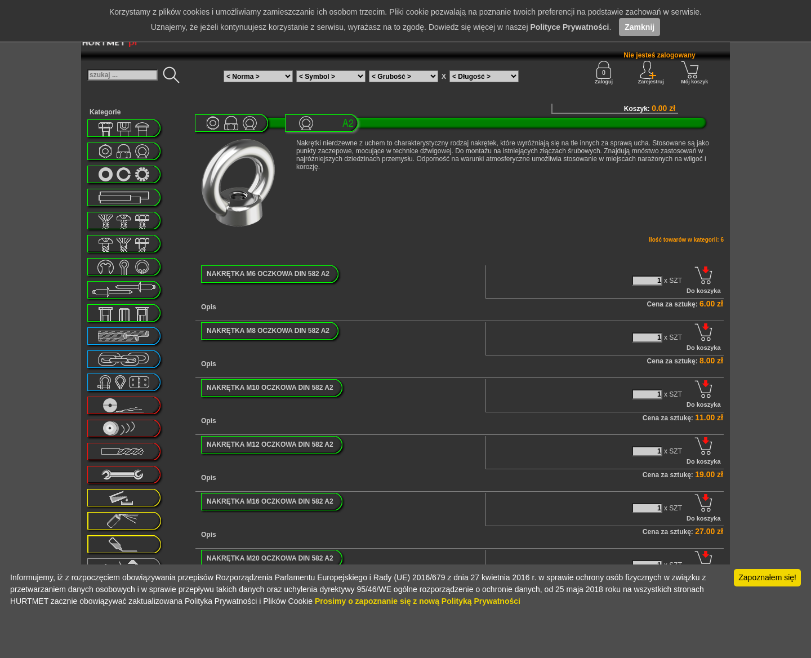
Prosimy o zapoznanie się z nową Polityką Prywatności (417, 601)
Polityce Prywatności (569, 27)
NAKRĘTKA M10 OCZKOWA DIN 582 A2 (270, 388)
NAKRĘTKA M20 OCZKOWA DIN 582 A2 (270, 558)
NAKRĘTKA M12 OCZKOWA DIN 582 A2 (270, 444)
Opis (208, 307)
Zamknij (639, 27)
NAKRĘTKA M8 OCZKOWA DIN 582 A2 (268, 331)
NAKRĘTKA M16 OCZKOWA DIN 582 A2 (270, 501)
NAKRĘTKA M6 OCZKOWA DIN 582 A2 (268, 274)
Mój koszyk (694, 73)
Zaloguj (604, 73)
